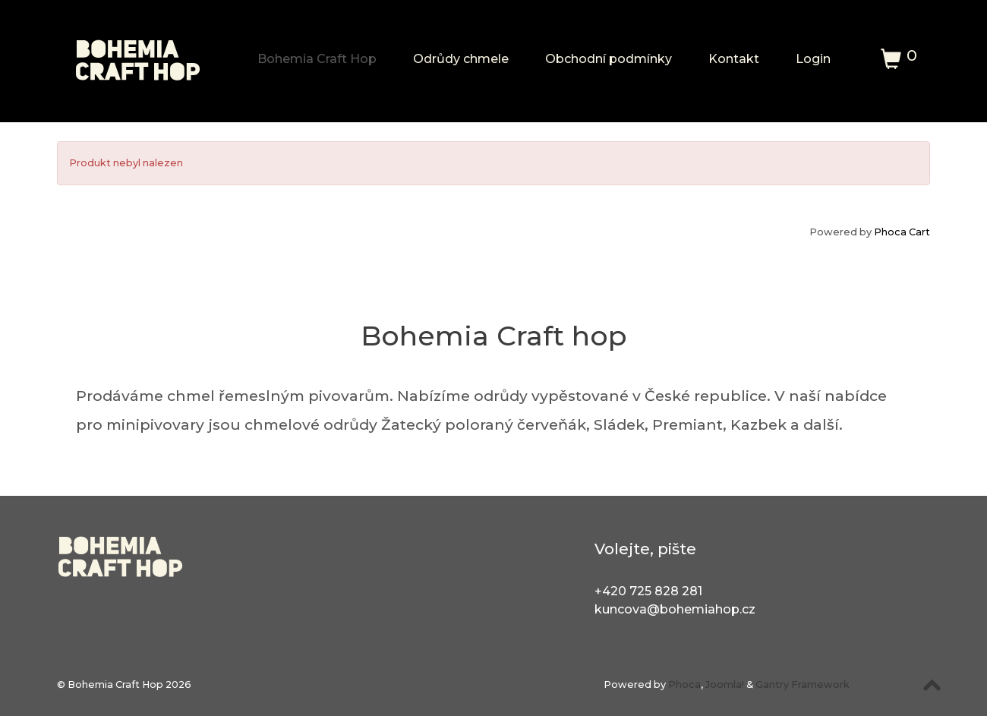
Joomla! (724, 684)
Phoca (684, 684)
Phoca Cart (902, 232)
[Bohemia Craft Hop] (138, 54)
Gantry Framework (802, 684)
